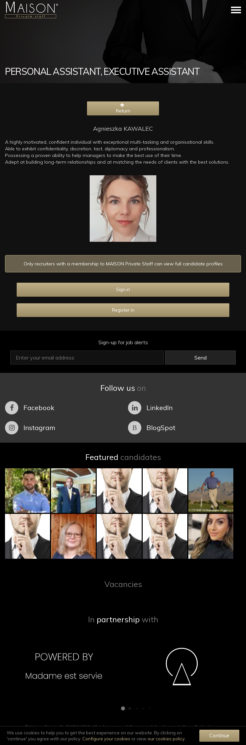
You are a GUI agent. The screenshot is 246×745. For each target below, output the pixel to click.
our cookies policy (166, 738)
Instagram (30, 427)
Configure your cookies (106, 738)
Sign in (123, 289)
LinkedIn (150, 407)
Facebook (29, 407)
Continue (219, 735)
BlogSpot (151, 427)
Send (200, 357)
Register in (123, 310)
